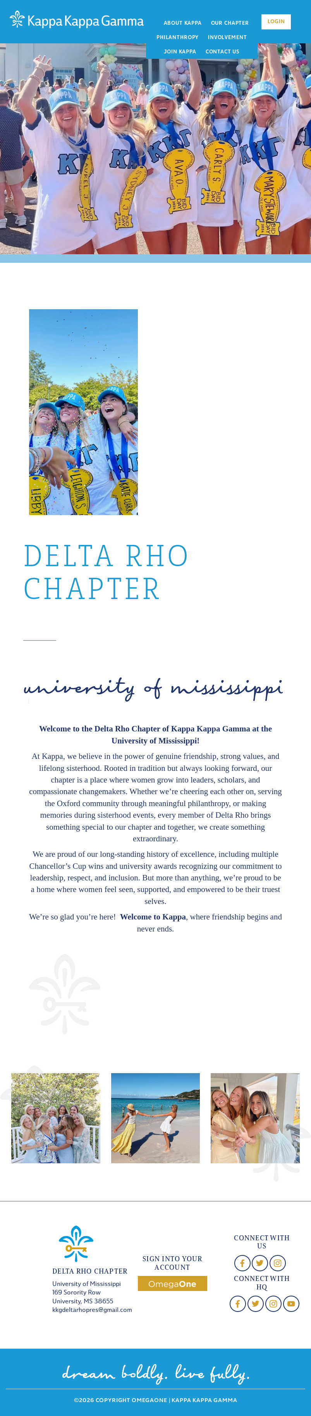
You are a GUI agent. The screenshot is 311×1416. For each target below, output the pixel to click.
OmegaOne (149, 1401)
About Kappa (183, 23)
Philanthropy (177, 38)
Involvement (227, 38)
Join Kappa (180, 52)
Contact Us (222, 52)
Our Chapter (230, 23)
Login (276, 22)
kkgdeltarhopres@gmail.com (92, 1310)
